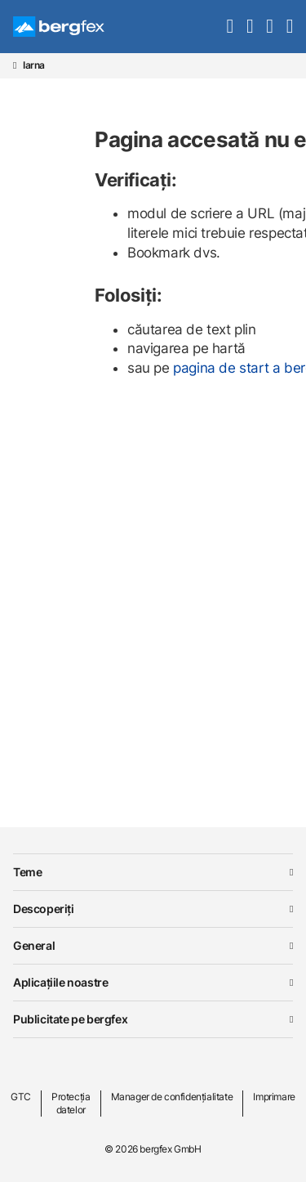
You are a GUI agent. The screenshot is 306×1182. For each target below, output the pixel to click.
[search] (230, 26)
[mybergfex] (269, 26)
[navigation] (289, 26)
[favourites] (249, 26)
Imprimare (274, 1096)
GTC (21, 1096)
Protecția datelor (70, 1103)
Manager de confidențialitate (172, 1096)
